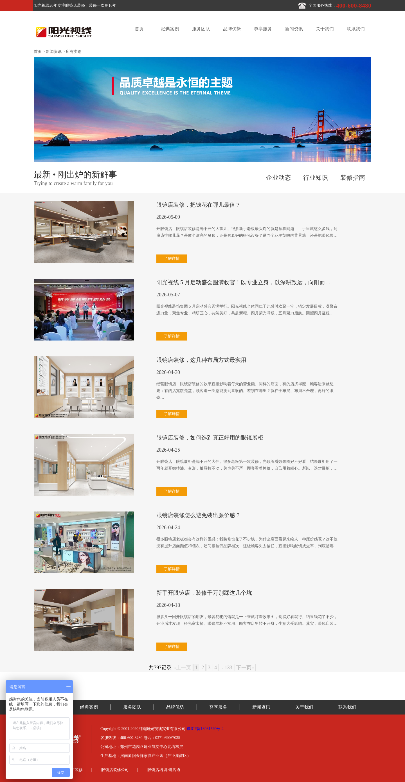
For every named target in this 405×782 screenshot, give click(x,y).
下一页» (245, 667)
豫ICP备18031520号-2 (205, 729)
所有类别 (74, 51)
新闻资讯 (294, 28)
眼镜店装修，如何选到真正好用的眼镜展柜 (209, 437)
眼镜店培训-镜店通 (163, 770)
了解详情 (172, 258)
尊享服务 (263, 28)
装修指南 (352, 177)
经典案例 (170, 28)
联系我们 (356, 28)
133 (228, 667)
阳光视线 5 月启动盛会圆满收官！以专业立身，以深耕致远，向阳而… (243, 282)
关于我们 (325, 28)
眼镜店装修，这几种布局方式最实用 (201, 360)
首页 (139, 28)
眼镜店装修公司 (115, 770)
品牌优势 (232, 28)
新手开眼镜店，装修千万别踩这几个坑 (204, 593)
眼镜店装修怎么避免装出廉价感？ (198, 515)
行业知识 (315, 177)
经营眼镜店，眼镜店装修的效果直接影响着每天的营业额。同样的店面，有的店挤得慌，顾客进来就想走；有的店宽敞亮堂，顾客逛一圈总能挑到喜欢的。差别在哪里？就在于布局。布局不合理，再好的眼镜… (245, 391)
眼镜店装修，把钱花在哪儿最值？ (198, 205)
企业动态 (278, 177)
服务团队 (201, 28)
